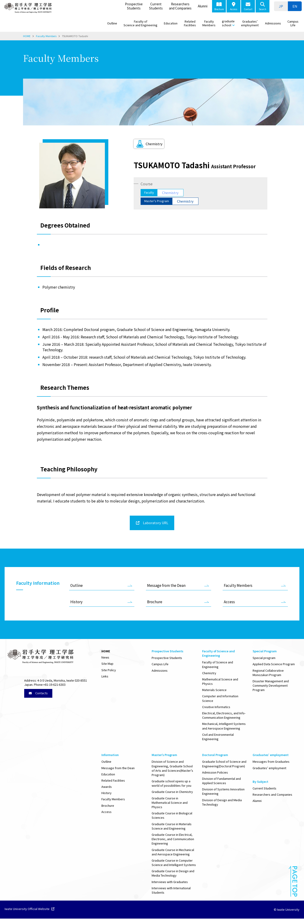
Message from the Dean (166, 585)
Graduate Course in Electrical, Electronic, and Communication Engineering (173, 839)
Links (104, 676)
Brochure (219, 6)
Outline (112, 23)
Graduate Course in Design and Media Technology (173, 873)
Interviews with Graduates (170, 882)
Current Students (156, 6)
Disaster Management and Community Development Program (271, 685)
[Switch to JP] (281, 6)
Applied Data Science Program (274, 664)
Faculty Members (208, 23)
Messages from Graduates (271, 762)
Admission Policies (215, 773)
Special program (264, 658)
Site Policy (108, 670)
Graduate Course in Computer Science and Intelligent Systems (174, 863)
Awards (106, 787)
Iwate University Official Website (29, 909)
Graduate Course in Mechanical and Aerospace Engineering (173, 852)
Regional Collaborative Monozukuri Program (268, 673)
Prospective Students (134, 6)
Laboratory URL (155, 523)
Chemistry (209, 673)
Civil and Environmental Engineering (218, 737)
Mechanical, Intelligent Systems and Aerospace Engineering (224, 726)
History (76, 602)
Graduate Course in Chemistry (172, 792)
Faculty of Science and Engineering (140, 23)
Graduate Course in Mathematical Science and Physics (170, 803)
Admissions (273, 23)
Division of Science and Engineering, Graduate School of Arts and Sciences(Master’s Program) (172, 768)
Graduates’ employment (250, 23)
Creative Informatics (216, 707)
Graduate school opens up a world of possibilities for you (171, 783)
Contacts (38, 693)
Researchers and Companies (180, 6)
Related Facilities (190, 23)
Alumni (202, 6)
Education (170, 23)
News (105, 658)
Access (233, 6)
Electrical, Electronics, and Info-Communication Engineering (223, 715)
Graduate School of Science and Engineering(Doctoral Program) (224, 764)
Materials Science (214, 690)
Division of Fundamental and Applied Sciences (221, 781)
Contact (248, 6)
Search (262, 6)
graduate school (228, 23)
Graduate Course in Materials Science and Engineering (172, 826)
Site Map (107, 664)
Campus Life (292, 23)
